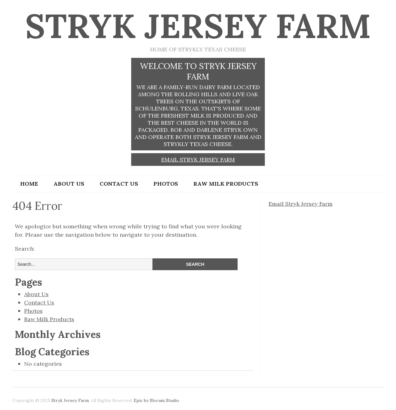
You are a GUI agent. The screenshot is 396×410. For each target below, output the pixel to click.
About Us (69, 183)
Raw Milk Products (225, 183)
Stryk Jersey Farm (198, 25)
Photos (165, 183)
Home (29, 183)
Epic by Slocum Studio (156, 400)
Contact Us (119, 183)
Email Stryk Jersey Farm (198, 159)
